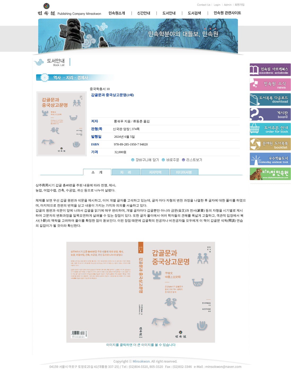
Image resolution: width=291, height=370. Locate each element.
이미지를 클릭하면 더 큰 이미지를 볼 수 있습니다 (140, 343)
